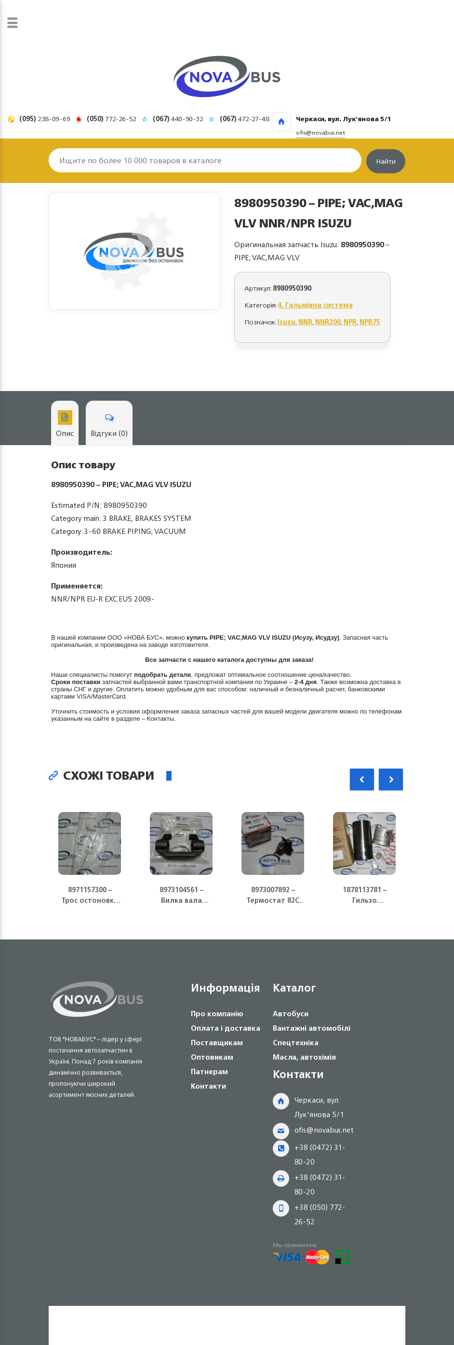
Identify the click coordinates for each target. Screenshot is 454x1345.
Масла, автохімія (304, 1057)
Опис (65, 425)
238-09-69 (44, 118)
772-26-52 (111, 118)
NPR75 (370, 322)
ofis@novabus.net (324, 1129)
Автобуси (290, 1013)
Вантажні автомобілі (311, 1028)
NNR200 (328, 322)
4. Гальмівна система (315, 305)
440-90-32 (178, 118)
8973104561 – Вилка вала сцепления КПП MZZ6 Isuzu (181, 895)
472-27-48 (244, 118)
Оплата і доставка (225, 1028)
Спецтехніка (296, 1042)
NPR (350, 322)
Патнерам (209, 1071)
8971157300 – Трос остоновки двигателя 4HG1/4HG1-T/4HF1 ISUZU (90, 895)
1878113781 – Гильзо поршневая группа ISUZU (364, 895)
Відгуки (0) (109, 425)
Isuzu (286, 322)
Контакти (208, 1086)
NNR (305, 322)
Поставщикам (217, 1042)
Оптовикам (212, 1057)
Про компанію (217, 1013)
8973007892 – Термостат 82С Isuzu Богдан (273, 895)
